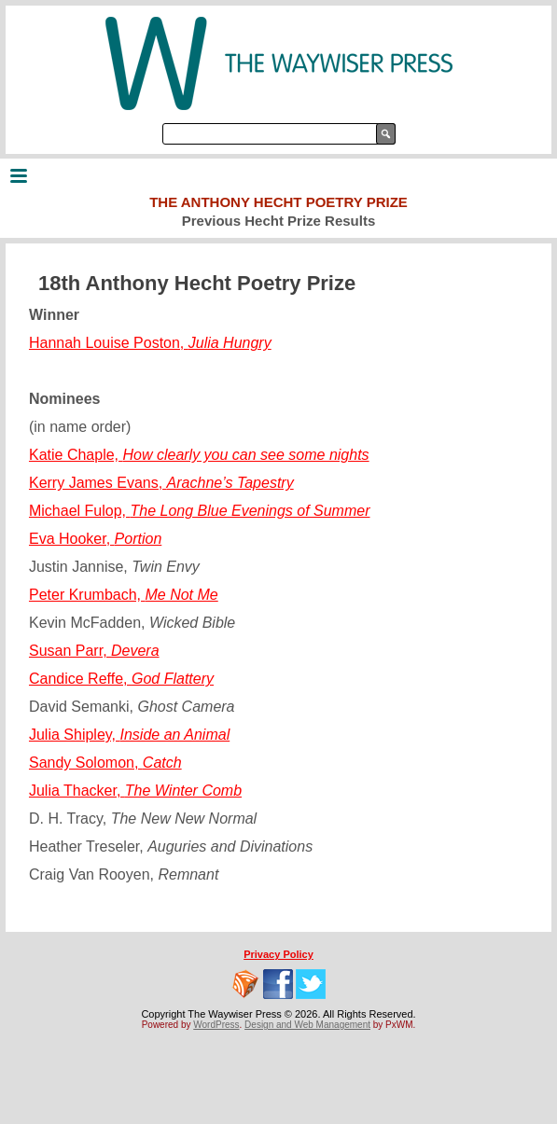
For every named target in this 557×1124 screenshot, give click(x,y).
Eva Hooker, (95, 539)
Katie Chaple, (199, 455)
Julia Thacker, (135, 790)
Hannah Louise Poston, (150, 343)
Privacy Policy (278, 954)
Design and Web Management (307, 1025)
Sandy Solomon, (105, 762)
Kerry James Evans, (161, 483)
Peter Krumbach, (123, 595)
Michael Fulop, (199, 511)
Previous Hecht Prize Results (279, 221)
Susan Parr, (94, 651)
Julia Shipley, (129, 734)
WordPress (216, 1025)
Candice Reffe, (121, 679)
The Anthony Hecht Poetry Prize (278, 202)
